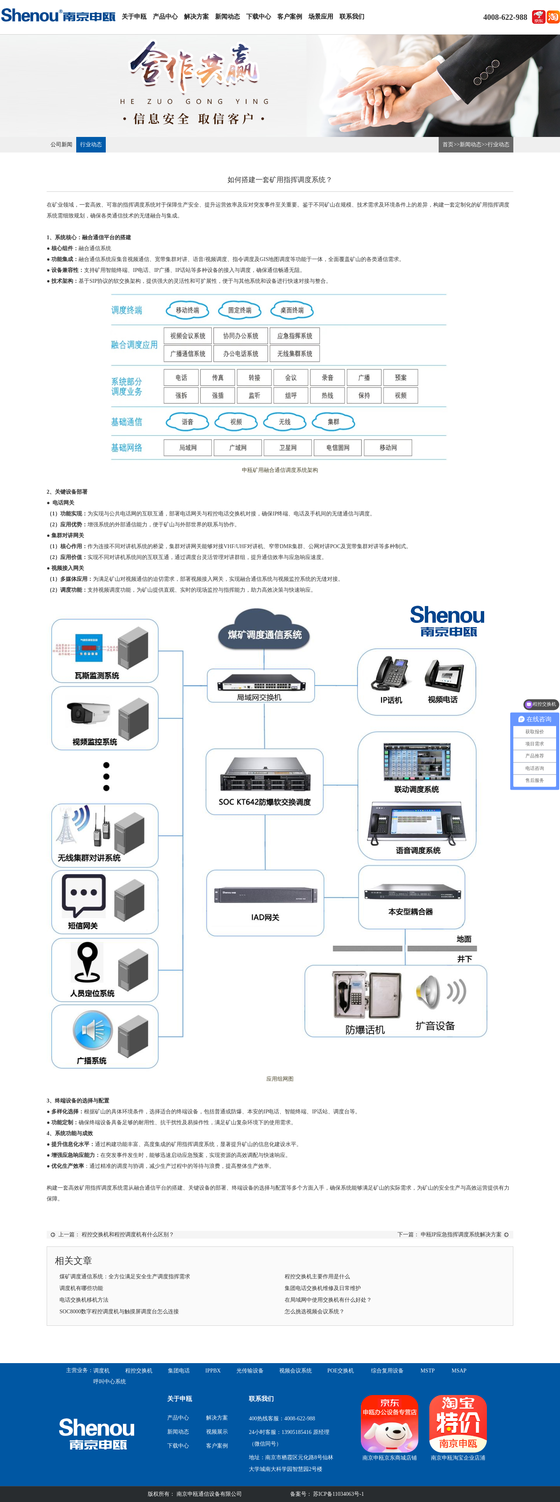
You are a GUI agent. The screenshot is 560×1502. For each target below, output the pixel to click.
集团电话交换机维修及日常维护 (323, 1288)
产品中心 (165, 16)
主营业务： (79, 1370)
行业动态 (91, 144)
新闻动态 (227, 16)
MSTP (427, 1371)
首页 (448, 144)
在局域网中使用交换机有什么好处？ (328, 1300)
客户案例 (289, 16)
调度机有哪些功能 (81, 1288)
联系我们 (352, 16)
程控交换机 (138, 1371)
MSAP (459, 1371)
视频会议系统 (295, 1371)
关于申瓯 (134, 16)
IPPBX (213, 1371)
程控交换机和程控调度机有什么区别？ (128, 1234)
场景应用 (320, 16)
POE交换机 (340, 1371)
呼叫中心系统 (109, 1382)
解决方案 (196, 16)
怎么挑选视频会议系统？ (315, 1311)
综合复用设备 (387, 1371)
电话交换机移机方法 (84, 1300)
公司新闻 (61, 144)
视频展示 (217, 1432)
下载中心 (258, 16)
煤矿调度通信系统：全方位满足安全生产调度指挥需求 (125, 1276)
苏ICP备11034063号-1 (338, 1494)
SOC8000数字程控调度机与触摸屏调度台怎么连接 (119, 1311)
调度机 (101, 1371)
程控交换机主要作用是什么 (317, 1276)
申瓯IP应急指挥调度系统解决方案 (461, 1234)
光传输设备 (250, 1371)
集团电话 (179, 1371)
